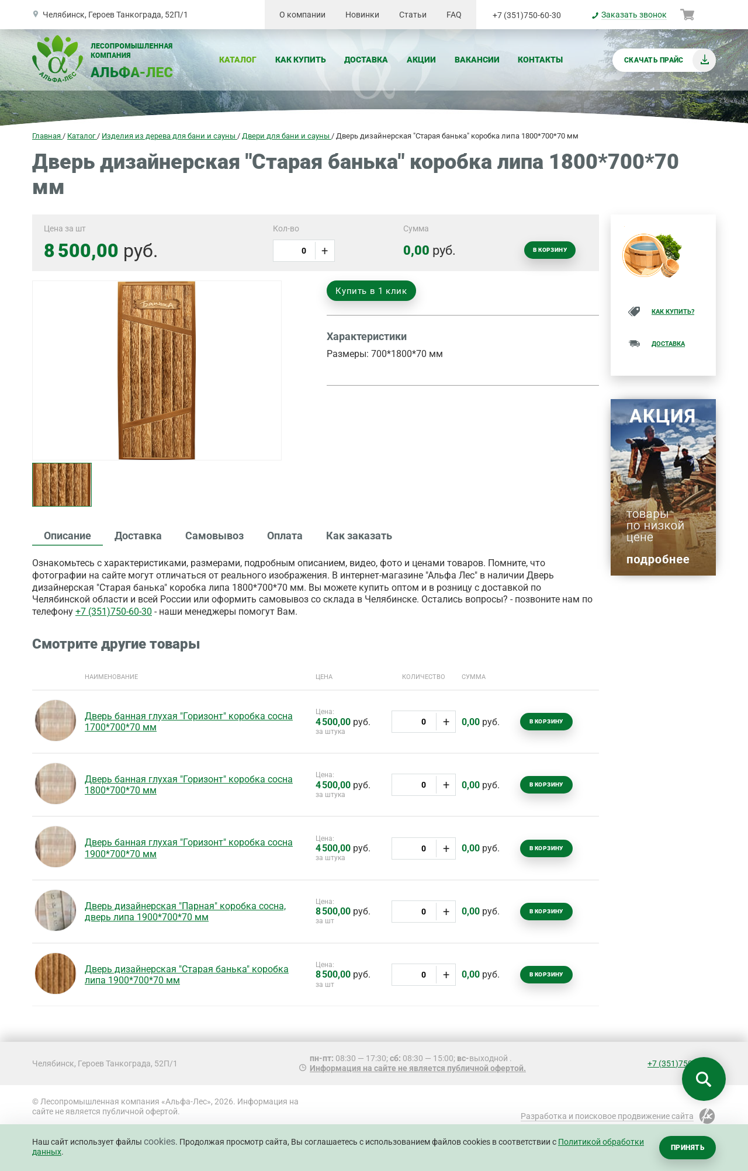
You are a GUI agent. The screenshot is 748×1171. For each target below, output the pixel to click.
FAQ (454, 14)
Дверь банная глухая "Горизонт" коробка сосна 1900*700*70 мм (189, 848)
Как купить (300, 59)
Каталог (238, 59)
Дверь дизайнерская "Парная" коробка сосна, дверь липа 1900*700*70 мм (185, 911)
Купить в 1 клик (371, 291)
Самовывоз (214, 535)
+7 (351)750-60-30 (527, 15)
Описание (67, 535)
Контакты (540, 59)
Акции (421, 59)
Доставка (366, 59)
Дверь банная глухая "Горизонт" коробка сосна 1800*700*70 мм (189, 785)
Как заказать (359, 535)
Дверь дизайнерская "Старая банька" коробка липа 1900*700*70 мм (187, 975)
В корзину (550, 250)
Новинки (362, 14)
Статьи (413, 14)
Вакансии (477, 59)
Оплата (285, 535)
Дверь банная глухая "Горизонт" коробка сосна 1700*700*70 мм (189, 722)
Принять (687, 1148)
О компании (302, 14)
